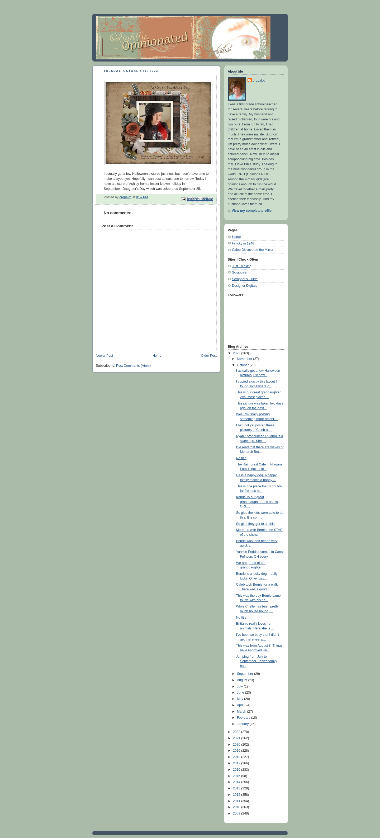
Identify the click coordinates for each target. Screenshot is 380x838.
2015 (237, 776)
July (240, 686)
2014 (237, 782)
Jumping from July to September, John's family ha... (256, 661)
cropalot (259, 80)
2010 (237, 807)
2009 (237, 813)
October (243, 365)
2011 (237, 801)
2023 (237, 353)
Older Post (209, 355)
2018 (237, 757)
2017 (237, 763)
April (241, 705)
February (244, 717)
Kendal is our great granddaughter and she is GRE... (257, 501)
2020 (237, 744)
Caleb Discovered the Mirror (252, 250)
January (243, 724)
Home (157, 355)
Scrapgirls (239, 272)
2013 (237, 788)
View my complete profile (252, 211)
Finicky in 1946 (243, 243)
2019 (237, 750)
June (241, 692)
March (242, 711)
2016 (237, 769)
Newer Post (104, 355)
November (245, 359)
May (240, 699)
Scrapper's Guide (245, 279)
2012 (237, 795)
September (245, 674)
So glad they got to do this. (256, 524)
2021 (237, 738)
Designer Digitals (244, 286)
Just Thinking (241, 266)
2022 (237, 732)
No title (241, 458)
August (242, 680)
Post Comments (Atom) (133, 366)
